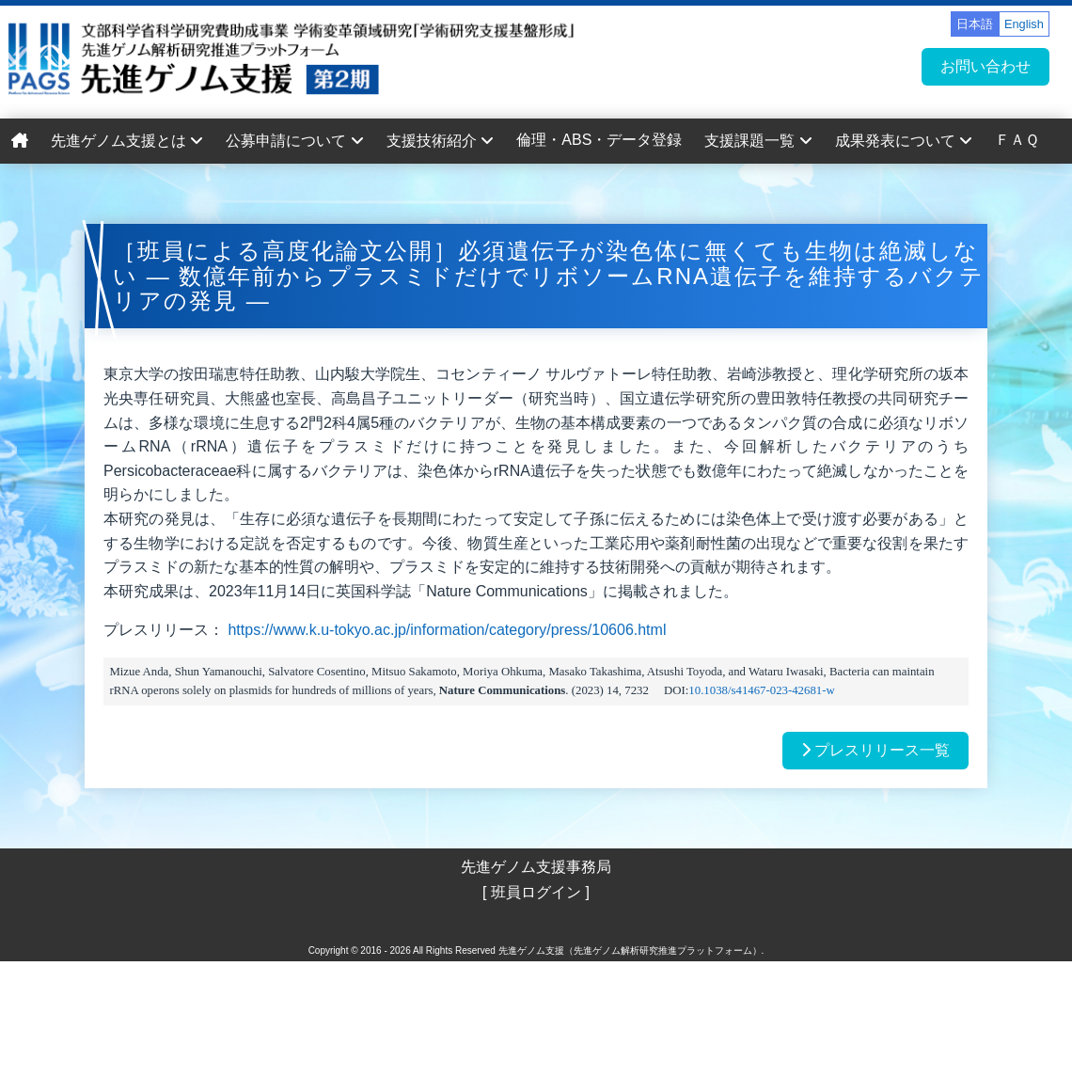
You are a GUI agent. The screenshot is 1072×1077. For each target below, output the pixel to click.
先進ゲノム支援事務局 (536, 867)
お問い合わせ (985, 66)
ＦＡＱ (1017, 140)
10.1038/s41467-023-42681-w (761, 690)
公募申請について (294, 141)
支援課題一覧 (758, 141)
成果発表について (903, 141)
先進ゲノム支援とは (127, 141)
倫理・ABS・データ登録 (599, 140)
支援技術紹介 (440, 141)
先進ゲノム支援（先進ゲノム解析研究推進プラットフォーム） (630, 950)
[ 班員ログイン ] (536, 892)
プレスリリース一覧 (875, 750)
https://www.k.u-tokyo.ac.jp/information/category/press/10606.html (447, 630)
